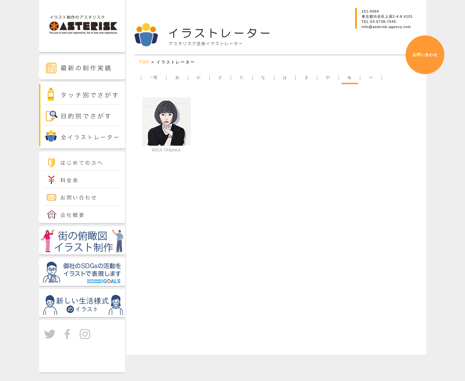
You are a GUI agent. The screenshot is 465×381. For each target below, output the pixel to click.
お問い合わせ (425, 55)
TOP (145, 62)
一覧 (154, 77)
